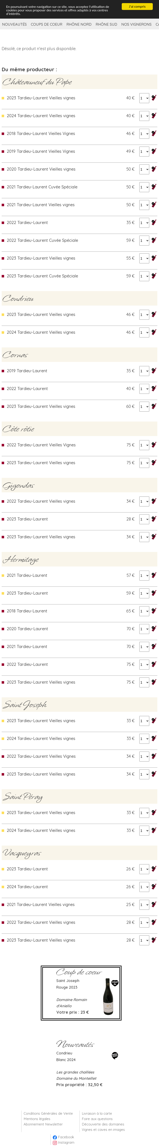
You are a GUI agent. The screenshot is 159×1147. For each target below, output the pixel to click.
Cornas (15, 354)
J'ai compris (137, 6)
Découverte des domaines (103, 1124)
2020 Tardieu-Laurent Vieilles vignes (41, 169)
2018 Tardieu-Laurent (27, 610)
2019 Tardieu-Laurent (27, 370)
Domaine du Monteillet (76, 1078)
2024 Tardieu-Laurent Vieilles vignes (41, 115)
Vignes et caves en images (103, 1129)
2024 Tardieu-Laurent (27, 886)
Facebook (63, 1137)
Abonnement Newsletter (43, 1124)
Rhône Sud (106, 24)
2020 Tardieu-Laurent (27, 628)
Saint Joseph (24, 704)
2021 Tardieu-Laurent (27, 575)
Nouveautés (14, 24)
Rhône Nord (79, 24)
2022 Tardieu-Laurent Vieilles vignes (41, 501)
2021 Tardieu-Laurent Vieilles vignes (41, 204)
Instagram (63, 1142)
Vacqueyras (22, 852)
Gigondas (18, 485)
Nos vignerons (136, 24)
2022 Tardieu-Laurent (27, 222)
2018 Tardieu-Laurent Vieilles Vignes (41, 133)
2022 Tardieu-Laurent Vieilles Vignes (41, 444)
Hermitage (20, 559)
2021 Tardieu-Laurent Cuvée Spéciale (42, 186)
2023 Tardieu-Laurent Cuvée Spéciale (42, 275)
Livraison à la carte (97, 1113)
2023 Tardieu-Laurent (27, 519)
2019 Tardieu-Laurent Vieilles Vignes (41, 151)
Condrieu (18, 298)
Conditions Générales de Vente (48, 1113)
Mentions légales (37, 1119)
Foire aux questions (97, 1119)
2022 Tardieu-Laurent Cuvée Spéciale (42, 240)
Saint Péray (23, 796)
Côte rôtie (18, 428)
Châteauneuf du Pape (37, 81)
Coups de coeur (46, 24)
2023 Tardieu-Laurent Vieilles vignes (41, 97)
